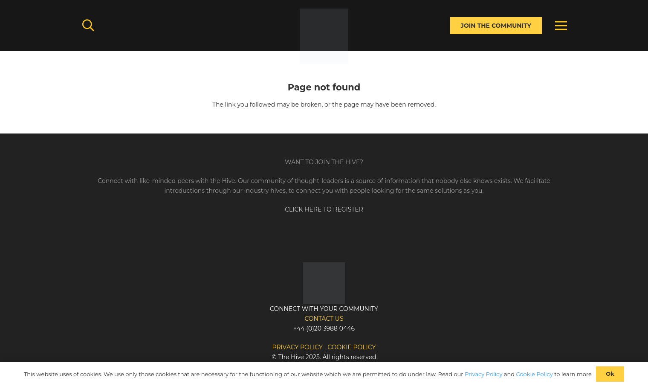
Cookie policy (351, 347)
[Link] (324, 36)
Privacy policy (297, 347)
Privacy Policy (483, 374)
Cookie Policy (534, 374)
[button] (88, 25)
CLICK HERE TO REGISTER (324, 209)
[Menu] (561, 25)
